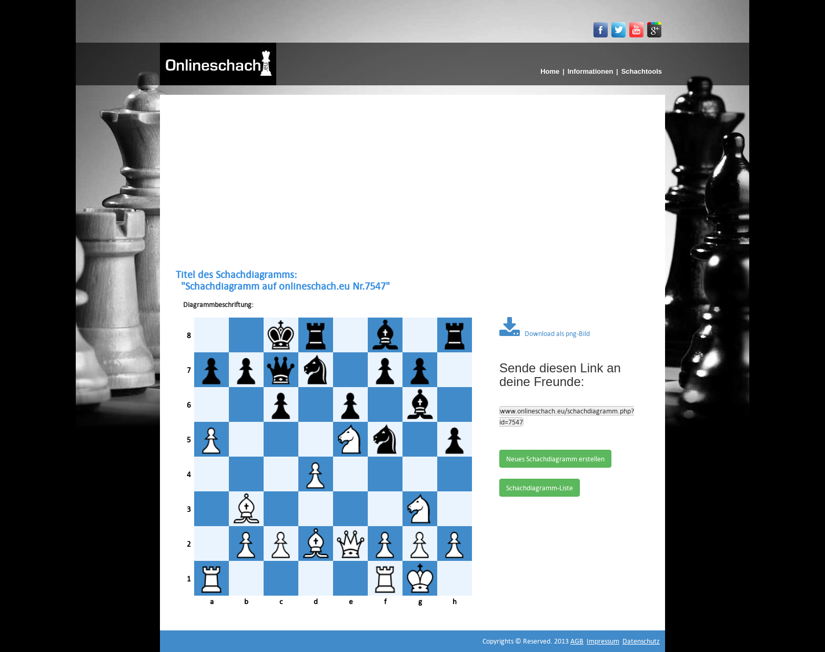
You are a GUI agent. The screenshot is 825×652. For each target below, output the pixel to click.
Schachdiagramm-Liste (539, 487)
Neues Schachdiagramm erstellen (555, 459)
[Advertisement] (412, 181)
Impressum (603, 641)
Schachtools (641, 71)
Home (549, 71)
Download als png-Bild (544, 333)
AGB (576, 641)
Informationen (590, 71)
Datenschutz (641, 641)
